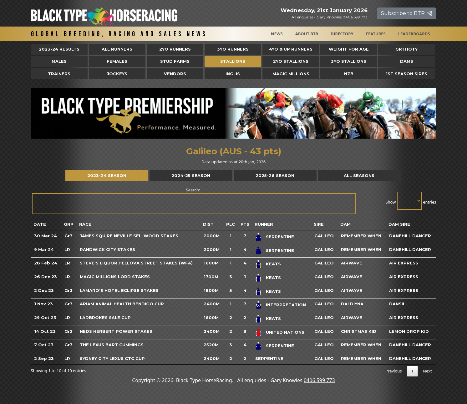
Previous (393, 371)
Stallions (232, 61)
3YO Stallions (348, 61)
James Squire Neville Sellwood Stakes (129, 235)
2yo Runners (175, 49)
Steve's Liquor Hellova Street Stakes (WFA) (136, 262)
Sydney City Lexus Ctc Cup (112, 358)
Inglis (233, 73)
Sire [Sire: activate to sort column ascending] (319, 224)
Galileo (324, 235)
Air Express (403, 262)
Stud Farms (175, 61)
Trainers (59, 73)
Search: (193, 200)
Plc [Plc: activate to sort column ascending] (230, 224)
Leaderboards (414, 34)
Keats (273, 263)
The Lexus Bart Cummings (112, 344)
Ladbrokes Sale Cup (105, 317)
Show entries (410, 201)
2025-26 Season (275, 175)
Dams (406, 61)
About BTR (306, 34)
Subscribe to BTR (406, 13)
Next (427, 371)
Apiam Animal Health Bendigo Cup (122, 303)
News (277, 34)
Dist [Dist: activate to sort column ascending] (208, 224)
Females (117, 61)
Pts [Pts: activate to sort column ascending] (245, 224)
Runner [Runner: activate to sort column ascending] (264, 224)
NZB (348, 73)
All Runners (117, 49)
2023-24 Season (106, 175)
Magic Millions (290, 73)
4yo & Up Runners (290, 49)
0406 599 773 (319, 380)
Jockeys (117, 73)
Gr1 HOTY (406, 49)
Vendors (175, 73)
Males (59, 61)
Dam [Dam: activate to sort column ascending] (345, 224)
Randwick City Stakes (107, 249)
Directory (342, 34)
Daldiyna (352, 303)
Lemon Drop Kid (409, 331)
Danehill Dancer (410, 235)
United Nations (285, 331)
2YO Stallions (290, 61)
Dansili (398, 303)
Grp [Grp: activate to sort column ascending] (69, 224)
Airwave (351, 262)
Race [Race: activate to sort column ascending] (85, 224)
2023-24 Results (59, 49)
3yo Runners (233, 49)
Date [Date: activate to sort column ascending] (39, 224)
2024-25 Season (190, 175)
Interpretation (286, 304)
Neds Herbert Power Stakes (116, 331)
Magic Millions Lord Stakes (115, 276)
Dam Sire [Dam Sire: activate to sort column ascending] (399, 224)
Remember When (361, 235)
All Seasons (359, 175)
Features (376, 34)
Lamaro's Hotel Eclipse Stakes (119, 290)
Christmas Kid (358, 331)
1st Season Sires (406, 73)
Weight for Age (349, 49)
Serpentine (280, 236)
